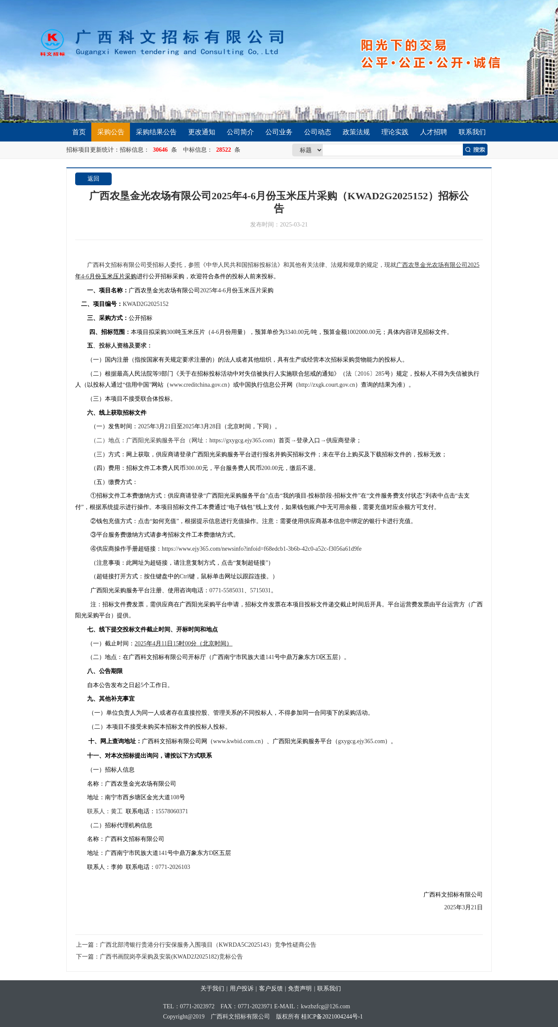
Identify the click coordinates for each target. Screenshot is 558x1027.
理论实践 (395, 132)
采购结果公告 (156, 132)
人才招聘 (433, 132)
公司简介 (240, 132)
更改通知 (201, 132)
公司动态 (317, 132)
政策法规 (356, 132)
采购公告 (110, 132)
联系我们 (472, 132)
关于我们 (212, 988)
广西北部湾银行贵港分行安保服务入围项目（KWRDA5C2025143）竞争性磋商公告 (208, 945)
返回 (93, 178)
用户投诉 (242, 988)
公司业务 (279, 132)
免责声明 (300, 988)
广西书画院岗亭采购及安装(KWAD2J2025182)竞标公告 (171, 956)
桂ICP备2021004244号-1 (332, 1016)
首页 (79, 132)
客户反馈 (271, 988)
